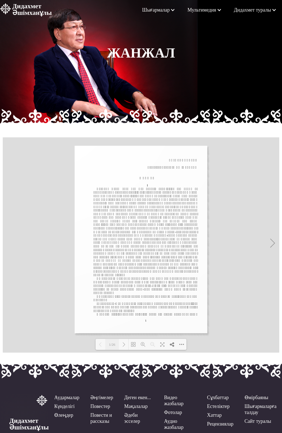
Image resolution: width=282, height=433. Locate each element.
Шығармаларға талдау (260, 409)
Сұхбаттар (218, 397)
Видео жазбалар (174, 400)
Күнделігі (64, 406)
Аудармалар (66, 397)
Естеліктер (218, 406)
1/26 (112, 344)
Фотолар (173, 412)
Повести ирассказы (101, 418)
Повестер (100, 406)
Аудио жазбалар (174, 424)
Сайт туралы (258, 421)
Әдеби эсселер (132, 418)
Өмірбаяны (257, 397)
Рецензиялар (220, 424)
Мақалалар (136, 406)
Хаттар (214, 415)
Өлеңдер (63, 415)
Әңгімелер (101, 397)
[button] (159, 9)
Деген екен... (137, 397)
